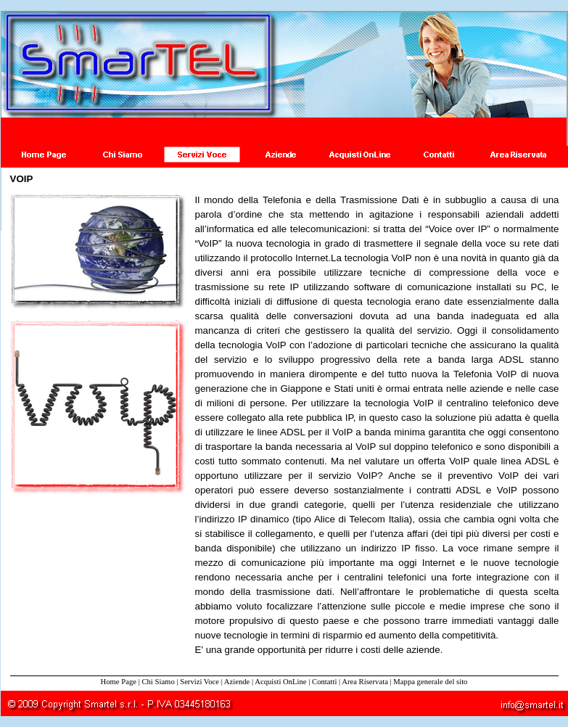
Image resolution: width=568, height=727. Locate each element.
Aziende (237, 682)
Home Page (118, 682)
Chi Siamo (157, 682)
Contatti (324, 682)
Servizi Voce (199, 682)
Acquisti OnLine (280, 682)
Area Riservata (365, 682)
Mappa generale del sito (430, 682)
